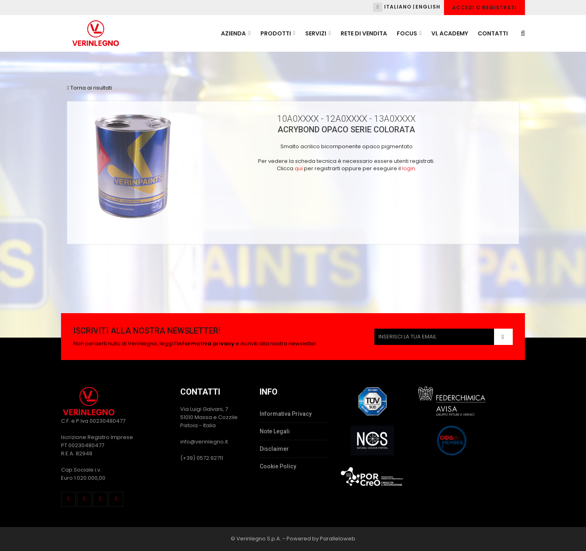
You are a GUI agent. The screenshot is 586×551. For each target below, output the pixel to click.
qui (299, 168)
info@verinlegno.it (204, 442)
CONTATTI (493, 33)
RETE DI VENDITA (364, 33)
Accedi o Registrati (484, 7)
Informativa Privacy (286, 414)
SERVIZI (318, 33)
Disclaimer (274, 449)
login (408, 168)
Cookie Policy (278, 466)
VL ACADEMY (449, 33)
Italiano (397, 6)
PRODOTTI (277, 33)
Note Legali (275, 431)
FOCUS (409, 33)
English (427, 6)
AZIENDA (235, 33)
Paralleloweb (337, 538)
